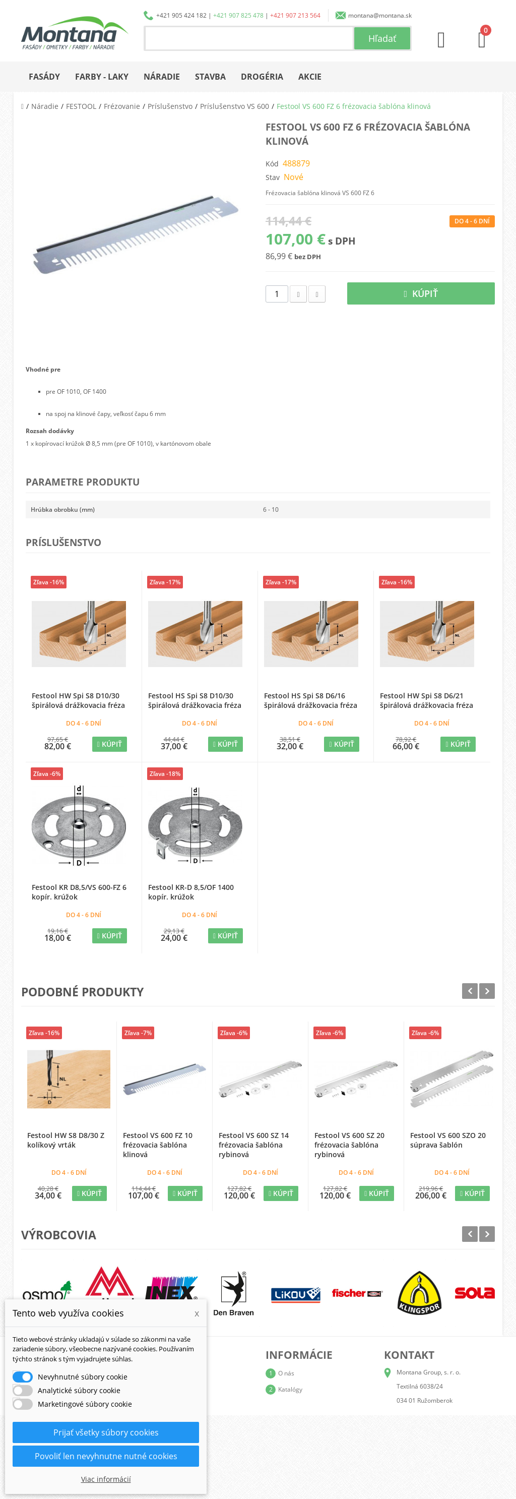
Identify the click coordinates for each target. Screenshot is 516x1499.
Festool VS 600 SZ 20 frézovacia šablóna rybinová (349, 1144)
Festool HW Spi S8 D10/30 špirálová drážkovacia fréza (78, 700)
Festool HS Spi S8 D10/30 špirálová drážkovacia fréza (194, 700)
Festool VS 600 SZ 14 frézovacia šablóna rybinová (254, 1144)
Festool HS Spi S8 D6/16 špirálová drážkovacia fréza (310, 700)
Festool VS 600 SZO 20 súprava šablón (448, 1140)
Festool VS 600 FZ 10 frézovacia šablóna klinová (157, 1144)
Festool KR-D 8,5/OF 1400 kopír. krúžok (191, 892)
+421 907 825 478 (238, 15)
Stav (273, 177)
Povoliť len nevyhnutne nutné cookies (106, 1456)
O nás (286, 1373)
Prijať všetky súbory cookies (106, 1432)
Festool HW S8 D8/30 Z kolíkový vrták (65, 1140)
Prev (470, 991)
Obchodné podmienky (308, 1421)
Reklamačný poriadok (308, 1437)
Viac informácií (106, 1479)
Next (487, 991)
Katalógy (290, 1389)
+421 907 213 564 (295, 15)
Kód (272, 163)
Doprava (290, 1405)
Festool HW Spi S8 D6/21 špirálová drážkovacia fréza (426, 700)
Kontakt (288, 1454)
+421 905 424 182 (181, 15)
